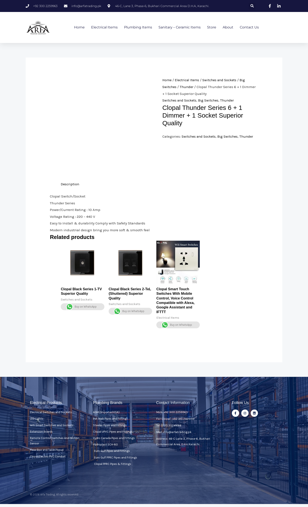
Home (79, 27)
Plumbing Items (138, 27)
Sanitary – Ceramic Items (179, 27)
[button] (252, 6)
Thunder (188, 87)
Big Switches (211, 100)
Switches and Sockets (223, 80)
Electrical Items (104, 27)
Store (211, 27)
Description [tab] (70, 184)
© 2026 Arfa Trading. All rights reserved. (54, 497)
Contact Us (249, 27)
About (228, 27)
